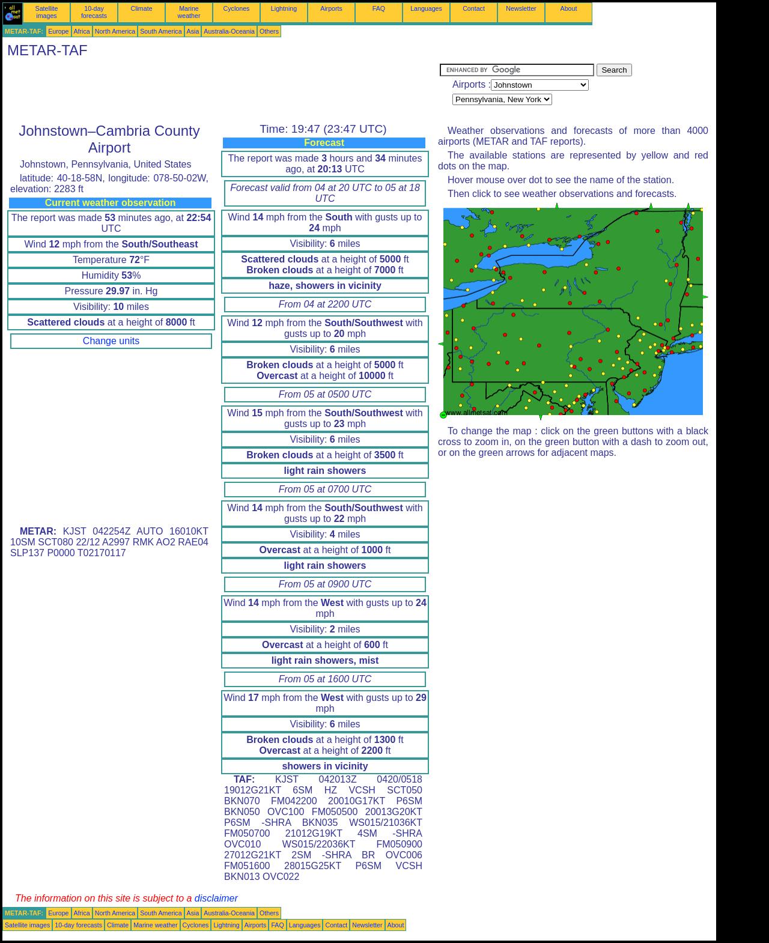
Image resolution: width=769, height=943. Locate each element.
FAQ (378, 8)
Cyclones (236, 8)
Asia (193, 31)
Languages (426, 8)
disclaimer (216, 898)
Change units (111, 341)
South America (160, 31)
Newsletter (521, 8)
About (569, 8)
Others (269, 31)
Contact (474, 8)
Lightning (284, 8)
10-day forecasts (94, 12)
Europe (58, 31)
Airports (331, 8)
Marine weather (189, 12)
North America (115, 31)
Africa (82, 31)
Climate (141, 8)
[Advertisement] (221, 91)
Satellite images (46, 12)
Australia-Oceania (229, 31)
